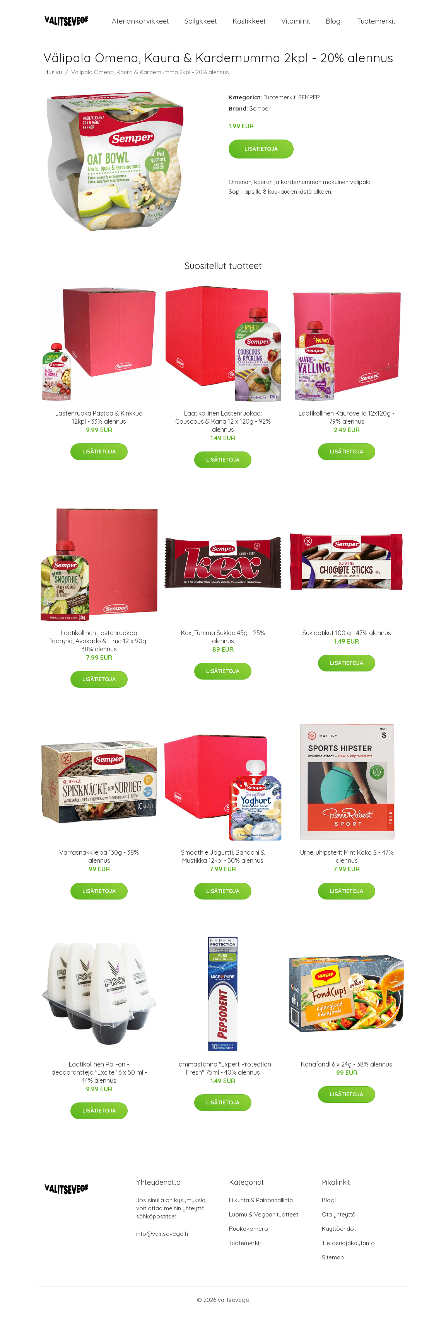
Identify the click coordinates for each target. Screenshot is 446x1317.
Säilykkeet (201, 23)
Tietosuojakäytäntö (348, 1247)
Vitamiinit (295, 23)
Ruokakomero (248, 1232)
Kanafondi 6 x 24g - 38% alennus (346, 1068)
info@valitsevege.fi (162, 1237)
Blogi (334, 23)
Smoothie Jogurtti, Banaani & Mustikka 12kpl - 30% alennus (223, 861)
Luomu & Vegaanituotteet (263, 1218)
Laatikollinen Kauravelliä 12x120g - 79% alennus (347, 421)
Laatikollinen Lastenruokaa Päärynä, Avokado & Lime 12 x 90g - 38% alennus (99, 645)
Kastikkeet (249, 23)
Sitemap (333, 1261)
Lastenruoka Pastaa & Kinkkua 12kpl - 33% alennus (99, 421)
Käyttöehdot (339, 1232)
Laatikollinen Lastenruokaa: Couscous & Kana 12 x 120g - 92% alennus (223, 425)
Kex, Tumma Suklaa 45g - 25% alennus (223, 641)
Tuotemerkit (376, 23)
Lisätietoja (261, 152)
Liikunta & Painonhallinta (261, 1204)
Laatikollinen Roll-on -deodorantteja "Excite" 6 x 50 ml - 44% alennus (99, 1076)
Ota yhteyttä (338, 1218)
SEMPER (309, 101)
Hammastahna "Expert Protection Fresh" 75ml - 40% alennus (222, 1072)
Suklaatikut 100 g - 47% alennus (346, 637)
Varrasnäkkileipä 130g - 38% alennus (99, 861)
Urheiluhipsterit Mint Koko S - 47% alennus (346, 861)
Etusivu (52, 76)
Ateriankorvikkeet (140, 23)
